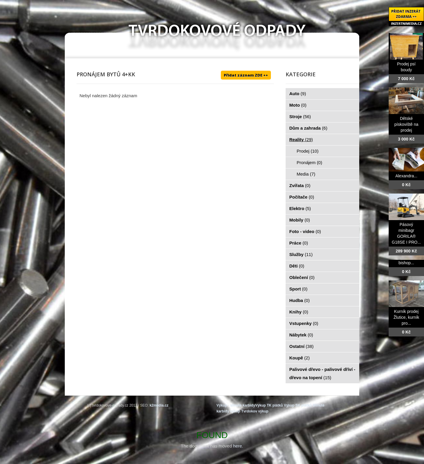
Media (306, 173)
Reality (301, 139)
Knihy (298, 311)
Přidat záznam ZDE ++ (246, 75)
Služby (301, 254)
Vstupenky (303, 323)
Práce (298, 242)
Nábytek (301, 334)
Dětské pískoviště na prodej (406, 124)
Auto (297, 93)
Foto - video (305, 231)
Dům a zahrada (308, 128)
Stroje (300, 116)
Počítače (301, 196)
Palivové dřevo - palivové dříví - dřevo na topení (322, 373)
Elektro (300, 208)
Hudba (299, 300)
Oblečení (302, 277)
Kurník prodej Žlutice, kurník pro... (406, 317)
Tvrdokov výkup (254, 411)
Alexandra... (406, 176)
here (237, 445)
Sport (298, 288)
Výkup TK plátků (269, 405)
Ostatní (301, 346)
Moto (298, 105)
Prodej (308, 150)
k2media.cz (159, 405)
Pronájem (309, 162)
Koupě (299, 357)
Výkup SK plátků (298, 405)
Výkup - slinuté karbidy (235, 405)
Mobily (299, 219)
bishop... (406, 262)
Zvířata (300, 185)
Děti (296, 265)
